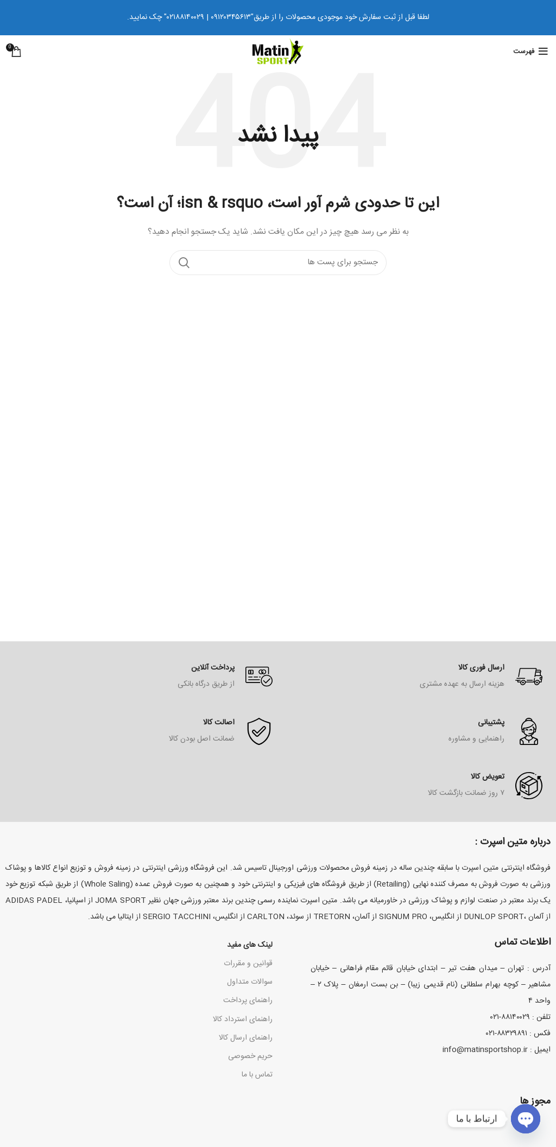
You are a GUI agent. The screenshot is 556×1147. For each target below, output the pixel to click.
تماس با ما (257, 1074)
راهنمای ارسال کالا (246, 1037)
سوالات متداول (250, 982)
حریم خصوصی (250, 1056)
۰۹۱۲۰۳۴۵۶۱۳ (231, 17)
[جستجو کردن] (278, 262)
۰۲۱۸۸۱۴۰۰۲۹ (185, 17)
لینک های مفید (250, 945)
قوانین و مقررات (248, 963)
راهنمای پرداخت (248, 1000)
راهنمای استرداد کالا (243, 1019)
